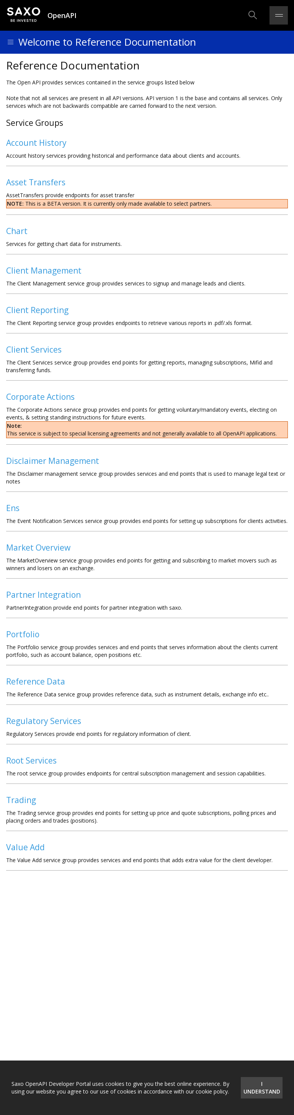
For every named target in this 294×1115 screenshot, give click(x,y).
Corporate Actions (40, 396)
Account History (36, 142)
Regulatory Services (43, 721)
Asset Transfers (35, 182)
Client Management (44, 270)
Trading (21, 800)
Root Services (31, 760)
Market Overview (38, 547)
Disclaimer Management (52, 460)
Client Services (34, 349)
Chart (17, 231)
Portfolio (22, 634)
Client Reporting (37, 310)
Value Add (25, 847)
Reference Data (35, 681)
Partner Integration (43, 594)
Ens (13, 508)
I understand (261, 1087)
